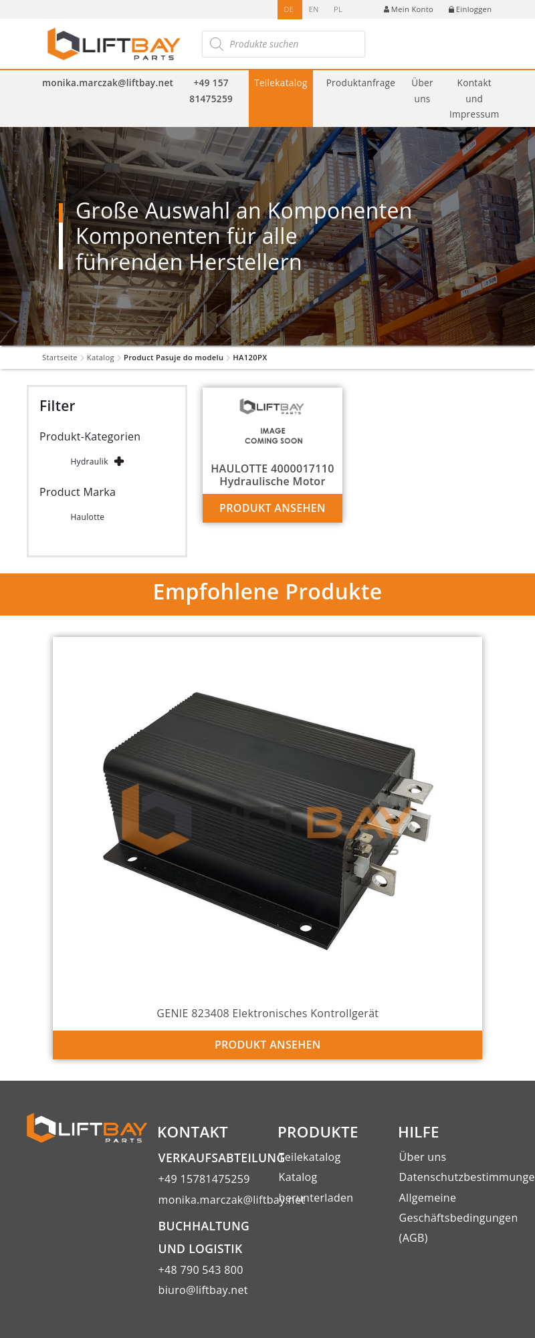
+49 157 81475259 (211, 90)
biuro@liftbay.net (203, 1290)
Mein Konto (408, 9)
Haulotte (87, 517)
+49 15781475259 (204, 1179)
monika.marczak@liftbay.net (107, 82)
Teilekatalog (281, 82)
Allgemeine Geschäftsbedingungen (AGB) (453, 1218)
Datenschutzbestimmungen (453, 1177)
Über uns (422, 90)
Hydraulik (89, 461)
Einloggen (470, 9)
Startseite (60, 357)
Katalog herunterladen (316, 1187)
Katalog (100, 357)
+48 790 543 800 (200, 1269)
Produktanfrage (361, 82)
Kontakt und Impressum (474, 98)
